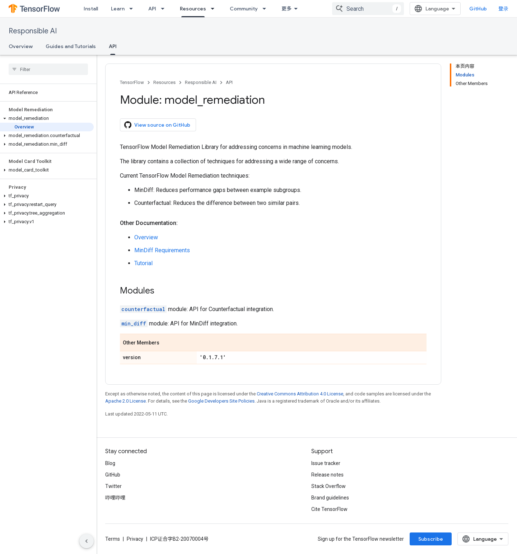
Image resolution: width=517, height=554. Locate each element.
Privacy (135, 539)
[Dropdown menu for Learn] (133, 8)
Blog (110, 463)
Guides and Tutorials (71, 46)
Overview (21, 46)
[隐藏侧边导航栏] (86, 541)
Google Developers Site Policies (221, 401)
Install (91, 8)
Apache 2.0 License (125, 401)
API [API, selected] (113, 46)
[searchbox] (48, 69)
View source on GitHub (157, 124)
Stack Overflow (328, 486)
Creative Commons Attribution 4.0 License (300, 393)
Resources (164, 82)
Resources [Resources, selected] (193, 8)
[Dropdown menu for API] (164, 8)
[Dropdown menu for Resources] (214, 8)
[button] (47, 118)
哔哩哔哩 (115, 498)
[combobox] (368, 8)
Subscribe (430, 539)
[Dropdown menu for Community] (266, 8)
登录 (503, 8)
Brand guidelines (330, 498)
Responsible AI (33, 31)
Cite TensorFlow (329, 509)
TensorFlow (132, 82)
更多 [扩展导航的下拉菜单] (286, 8)
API (152, 8)
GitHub (478, 8)
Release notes (327, 475)
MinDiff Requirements (162, 250)
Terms (112, 539)
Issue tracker (325, 463)
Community (244, 8)
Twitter (113, 486)
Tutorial (143, 263)
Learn (118, 8)
